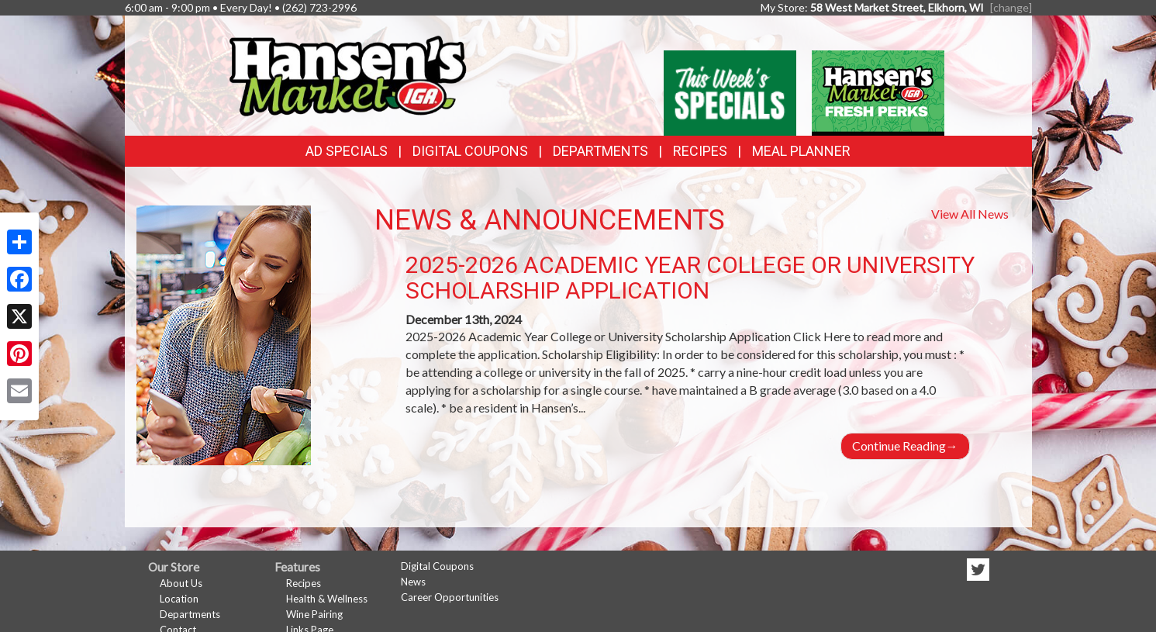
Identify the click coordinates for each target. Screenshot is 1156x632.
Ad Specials (346, 151)
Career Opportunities (450, 597)
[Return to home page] (346, 74)
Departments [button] (600, 151)
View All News (970, 213)
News (413, 581)
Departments (190, 614)
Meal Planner (801, 151)
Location (179, 598)
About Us (181, 583)
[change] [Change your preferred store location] (1011, 7)
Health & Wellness (327, 598)
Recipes (700, 151)
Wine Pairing (314, 614)
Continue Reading (905, 445)
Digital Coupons (470, 151)
